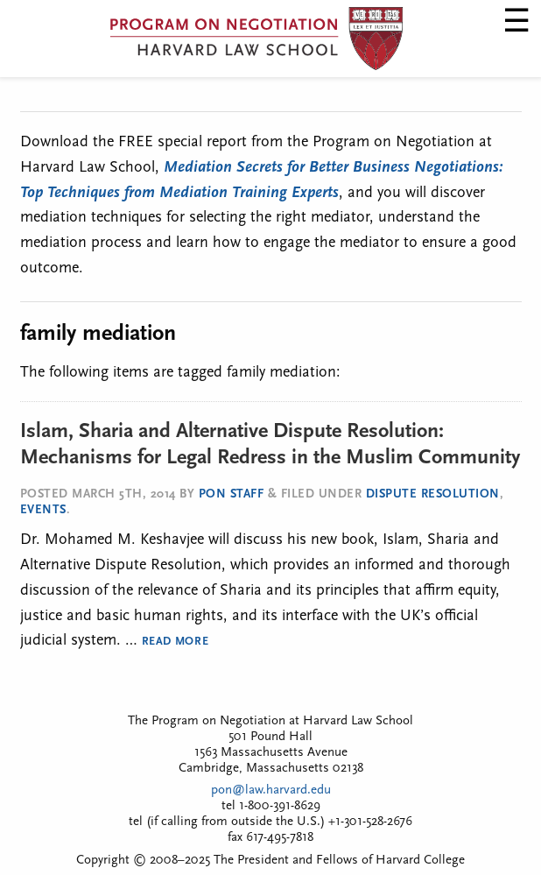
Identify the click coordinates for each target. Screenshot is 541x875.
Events (43, 510)
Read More (175, 641)
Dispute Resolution (433, 494)
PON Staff (231, 494)
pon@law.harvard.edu (271, 790)
